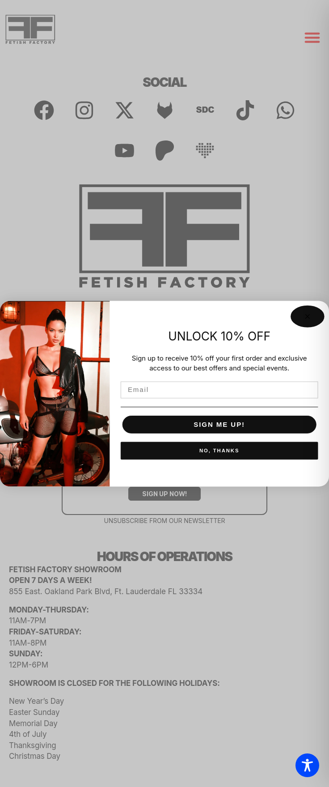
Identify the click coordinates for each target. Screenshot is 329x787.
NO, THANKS (219, 450)
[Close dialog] (307, 316)
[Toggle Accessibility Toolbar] (307, 765)
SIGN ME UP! (219, 424)
